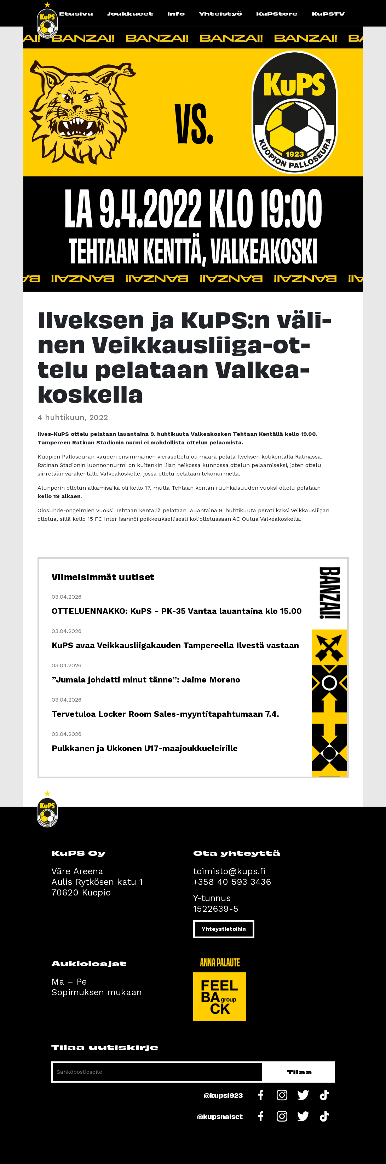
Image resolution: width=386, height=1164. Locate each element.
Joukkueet (130, 13)
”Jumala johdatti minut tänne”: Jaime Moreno (146, 680)
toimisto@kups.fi (229, 871)
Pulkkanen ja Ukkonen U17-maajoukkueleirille (145, 748)
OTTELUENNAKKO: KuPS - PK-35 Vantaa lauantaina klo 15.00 (177, 611)
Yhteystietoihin (224, 929)
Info (176, 13)
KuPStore (277, 13)
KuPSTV (328, 13)
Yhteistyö (220, 13)
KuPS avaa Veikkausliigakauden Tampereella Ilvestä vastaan (175, 645)
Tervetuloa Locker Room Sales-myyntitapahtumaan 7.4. (165, 714)
